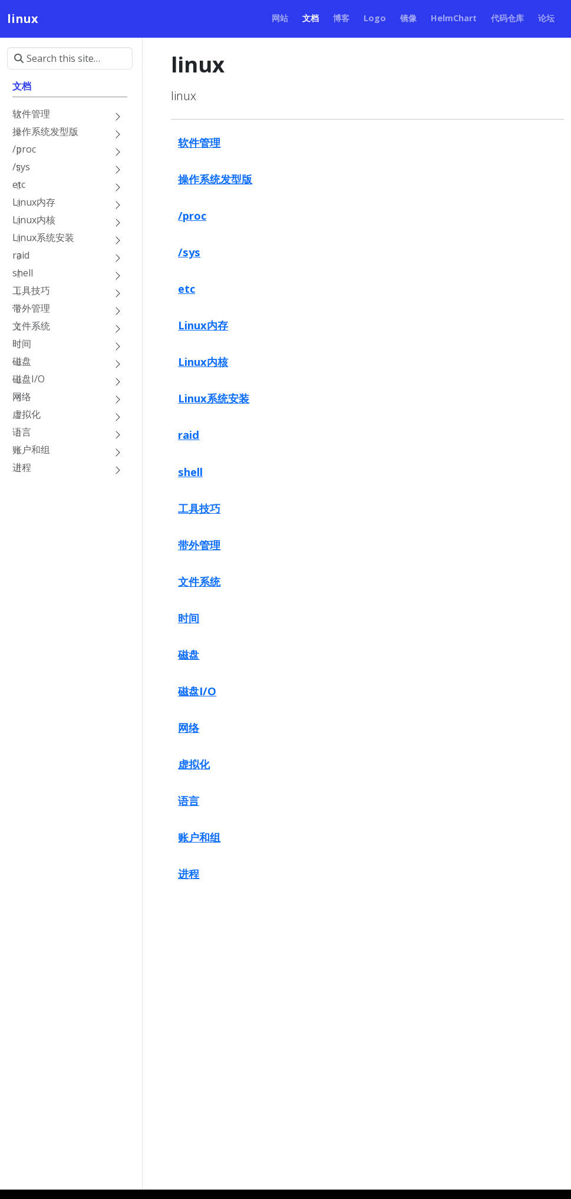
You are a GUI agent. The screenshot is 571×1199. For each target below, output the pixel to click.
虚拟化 (194, 764)
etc (186, 288)
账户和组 (199, 837)
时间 (188, 617)
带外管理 (199, 544)
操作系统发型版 (215, 178)
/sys (189, 252)
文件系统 (199, 581)
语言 (188, 800)
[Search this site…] (70, 58)
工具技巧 (199, 508)
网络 (188, 727)
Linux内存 (203, 325)
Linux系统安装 (213, 398)
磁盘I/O (197, 690)
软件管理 (199, 142)
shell (190, 471)
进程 (188, 873)
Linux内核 (203, 361)
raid (188, 434)
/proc (192, 215)
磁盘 (188, 654)
